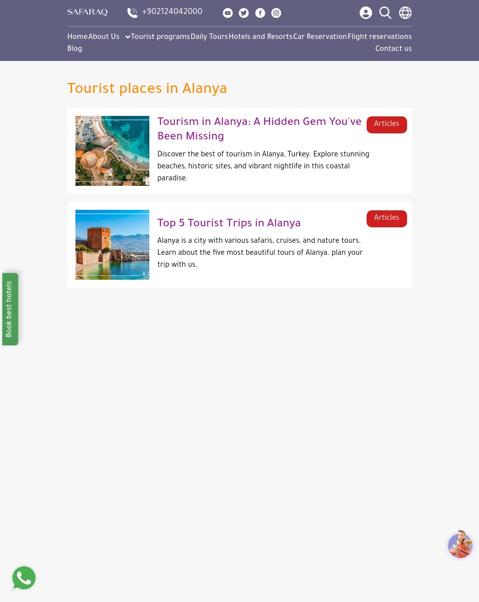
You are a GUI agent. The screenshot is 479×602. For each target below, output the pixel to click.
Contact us (394, 50)
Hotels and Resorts (260, 38)
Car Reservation (320, 38)
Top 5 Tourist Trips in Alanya (229, 225)
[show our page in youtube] (228, 13)
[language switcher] (405, 13)
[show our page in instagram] (276, 13)
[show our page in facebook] (260, 13)
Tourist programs (160, 38)
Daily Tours (209, 38)
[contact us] (165, 13)
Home (77, 38)
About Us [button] (109, 38)
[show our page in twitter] (244, 13)
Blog (74, 50)
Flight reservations (380, 38)
